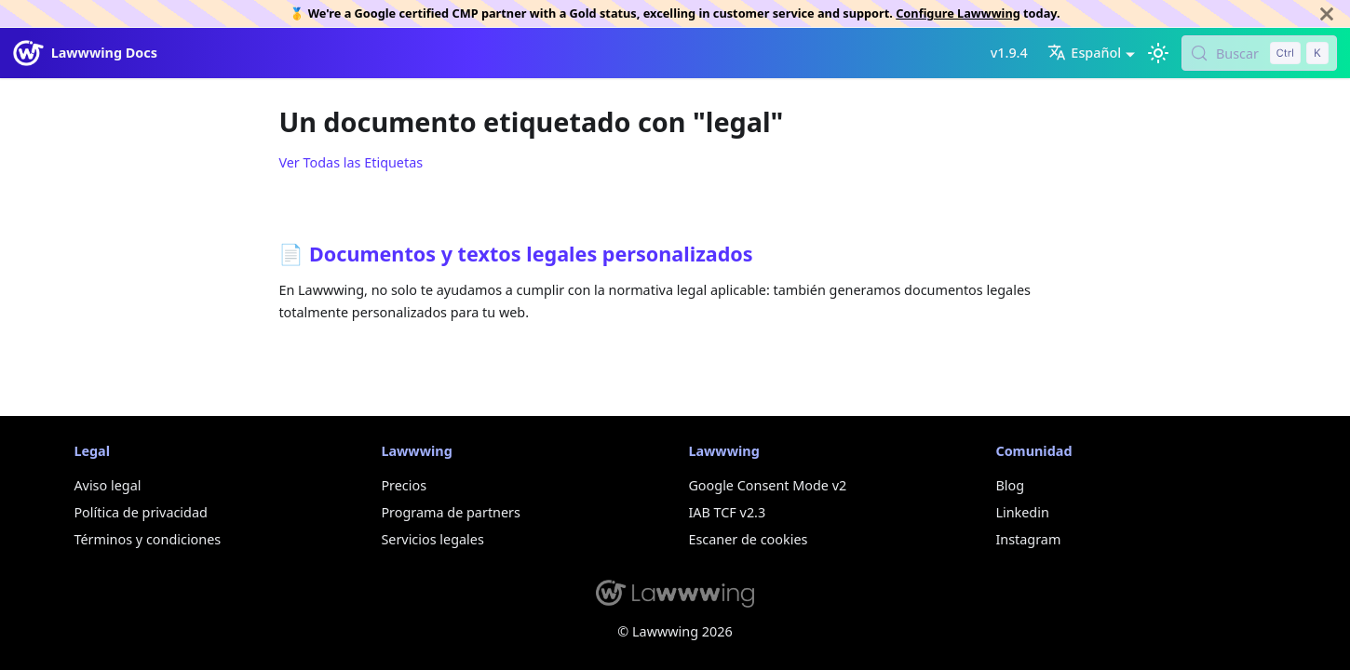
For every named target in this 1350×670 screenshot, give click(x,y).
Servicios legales (432, 539)
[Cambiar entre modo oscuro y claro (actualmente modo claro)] (1157, 53)
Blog (1009, 485)
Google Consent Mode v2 (767, 485)
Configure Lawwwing (958, 13)
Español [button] (1084, 52)
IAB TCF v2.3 (726, 512)
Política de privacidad (140, 512)
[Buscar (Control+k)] (1259, 53)
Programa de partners (450, 512)
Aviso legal (107, 485)
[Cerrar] (1326, 13)
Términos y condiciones (147, 539)
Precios (403, 485)
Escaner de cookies (747, 539)
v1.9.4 (1009, 52)
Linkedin (1021, 512)
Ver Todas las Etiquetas (350, 162)
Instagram (1027, 539)
